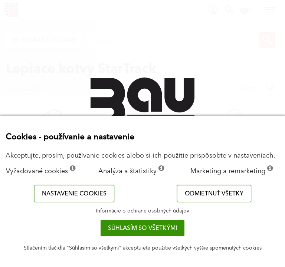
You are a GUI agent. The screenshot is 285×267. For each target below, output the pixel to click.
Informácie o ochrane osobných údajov (142, 211)
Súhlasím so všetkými (142, 228)
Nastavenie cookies (74, 193)
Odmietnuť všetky (214, 193)
